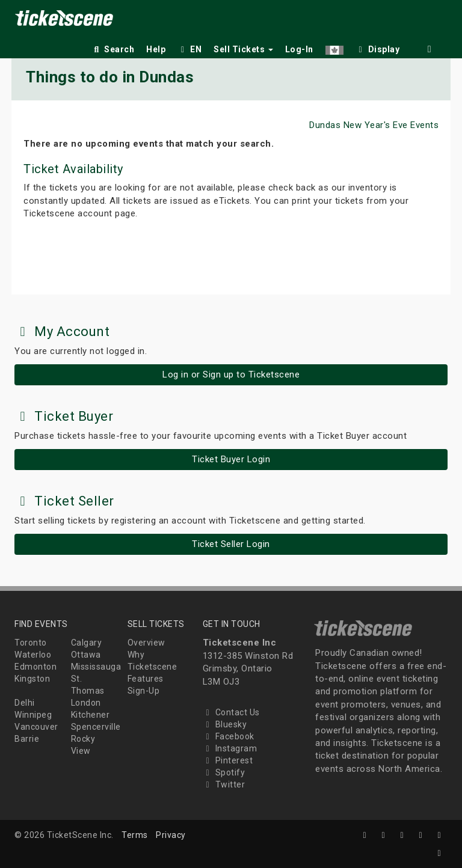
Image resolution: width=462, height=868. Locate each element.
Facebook (228, 736)
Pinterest (228, 760)
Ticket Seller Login (231, 544)
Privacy (171, 835)
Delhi (24, 703)
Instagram (230, 748)
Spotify (224, 772)
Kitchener (90, 715)
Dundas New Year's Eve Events (374, 125)
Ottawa (86, 654)
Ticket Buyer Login (231, 459)
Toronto (30, 642)
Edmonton (35, 666)
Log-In (299, 49)
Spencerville (96, 727)
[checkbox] (378, 47)
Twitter (224, 784)
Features (146, 678)
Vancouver (36, 727)
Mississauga (96, 666)
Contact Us (231, 712)
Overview (146, 642)
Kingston (32, 678)
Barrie (26, 739)
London (86, 703)
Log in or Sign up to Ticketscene (231, 374)
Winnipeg (33, 715)
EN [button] (189, 49)
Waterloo (32, 654)
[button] (334, 47)
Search (112, 49)
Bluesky (225, 724)
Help (155, 49)
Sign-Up (144, 690)
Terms (135, 835)
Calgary (86, 642)
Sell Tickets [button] (243, 49)
